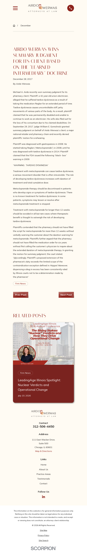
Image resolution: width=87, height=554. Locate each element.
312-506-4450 (43, 426)
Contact (43, 483)
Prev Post (20, 294)
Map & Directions (43, 451)
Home (43, 464)
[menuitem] (43, 530)
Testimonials (43, 478)
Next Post (66, 294)
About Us (43, 469)
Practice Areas (43, 474)
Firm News (20, 283)
